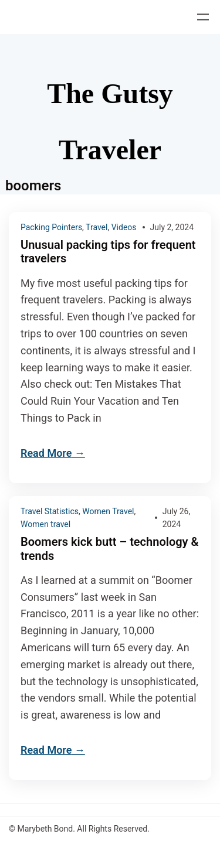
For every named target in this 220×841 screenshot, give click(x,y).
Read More (46, 453)
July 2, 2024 (172, 227)
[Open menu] (203, 17)
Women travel (45, 524)
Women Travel (108, 511)
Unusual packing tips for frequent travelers (108, 251)
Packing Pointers (51, 227)
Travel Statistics (50, 511)
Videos (124, 227)
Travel (96, 227)
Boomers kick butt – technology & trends (110, 548)
